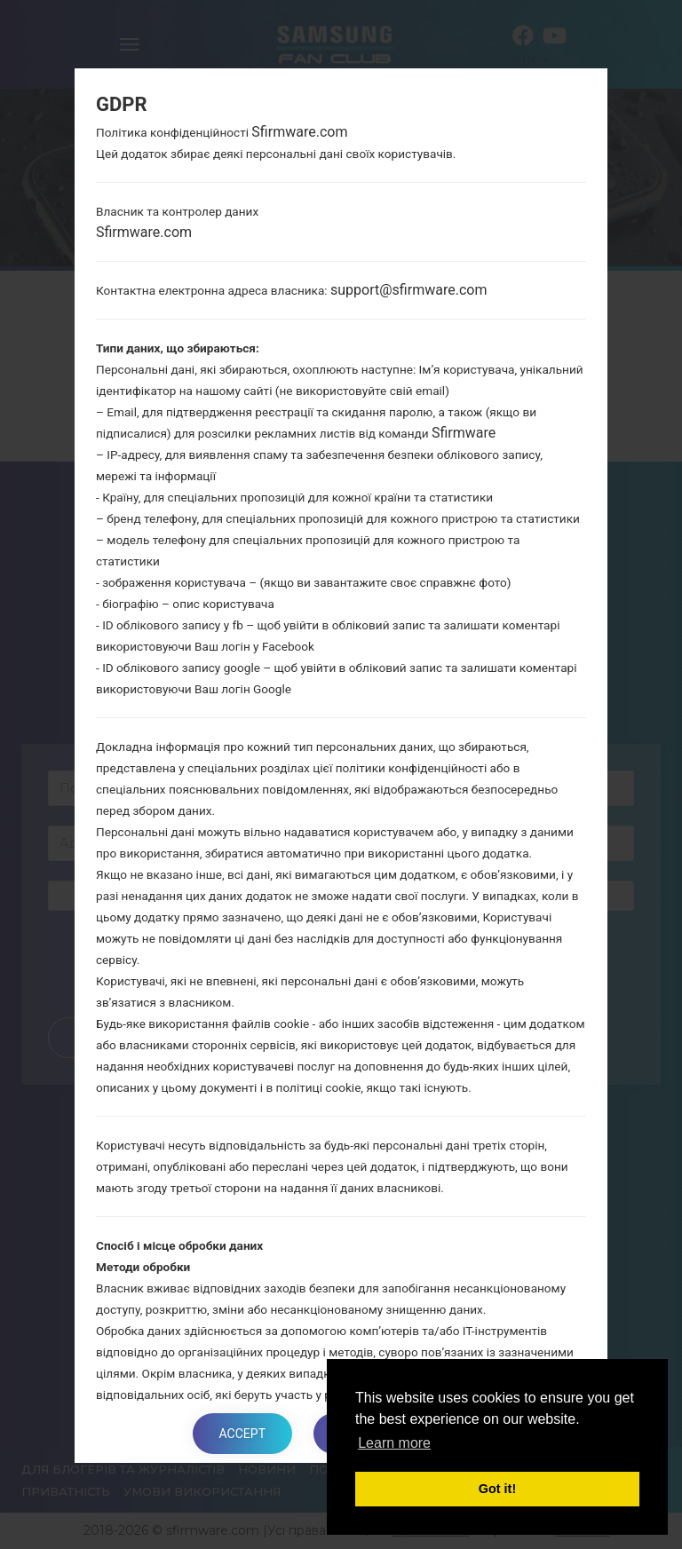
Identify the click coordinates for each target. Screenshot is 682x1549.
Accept (242, 1434)
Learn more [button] (394, 1442)
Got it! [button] (497, 1489)
